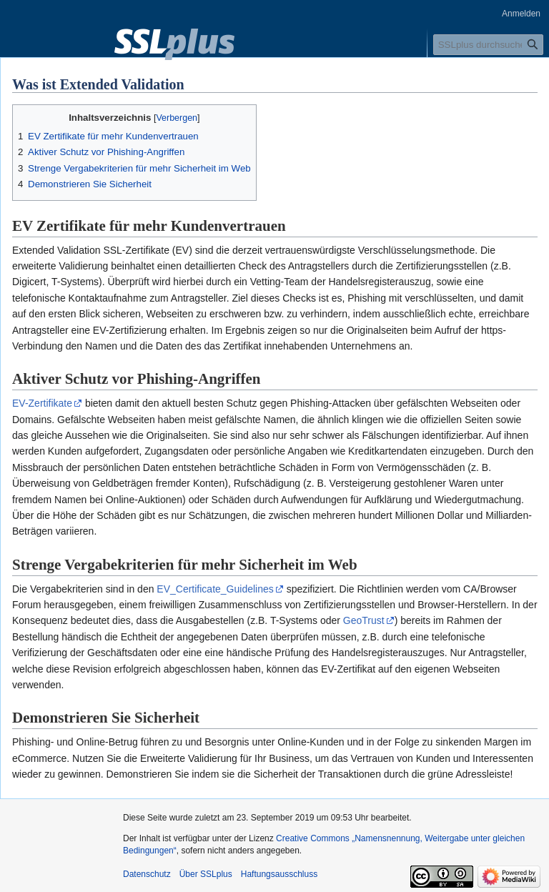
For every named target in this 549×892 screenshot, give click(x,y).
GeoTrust (364, 620)
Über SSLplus (205, 874)
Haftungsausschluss (279, 874)
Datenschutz (147, 874)
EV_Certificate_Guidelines (215, 589)
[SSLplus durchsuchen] (488, 44)
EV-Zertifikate (42, 403)
